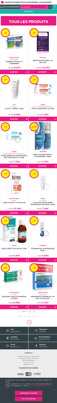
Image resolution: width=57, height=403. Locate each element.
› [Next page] (37, 316)
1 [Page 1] (18, 316)
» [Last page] (39, 316)
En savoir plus (33, 385)
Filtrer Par (28, 11)
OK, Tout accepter (28, 399)
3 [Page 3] (24, 316)
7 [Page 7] (35, 316)
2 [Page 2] (21, 316)
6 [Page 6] (32, 316)
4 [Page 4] (27, 316)
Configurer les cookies (28, 393)
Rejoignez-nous (28, 364)
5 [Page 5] (29, 316)
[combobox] (33, 6)
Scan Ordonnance (12, 7)
